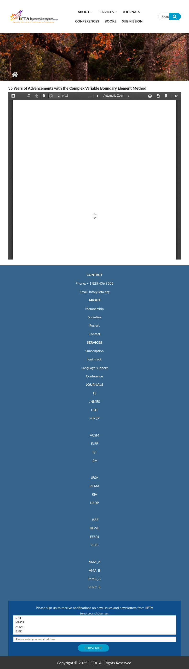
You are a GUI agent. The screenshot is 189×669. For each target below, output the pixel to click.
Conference (94, 376)
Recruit (94, 325)
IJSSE (94, 520)
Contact (94, 334)
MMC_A (94, 579)
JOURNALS (94, 384)
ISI (94, 452)
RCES (95, 545)
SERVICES (94, 342)
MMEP (94, 418)
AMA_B (94, 570)
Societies (94, 317)
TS (95, 393)
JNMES (94, 401)
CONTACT (95, 275)
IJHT (94, 410)
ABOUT (94, 300)
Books (110, 21)
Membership (94, 309)
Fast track (94, 359)
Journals (131, 12)
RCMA (94, 486)
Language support (94, 368)
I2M (94, 461)
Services (106, 12)
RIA (94, 494)
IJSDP (94, 503)
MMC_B (94, 587)
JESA (94, 477)
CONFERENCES (87, 21)
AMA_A (94, 562)
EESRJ (94, 537)
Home (15, 75)
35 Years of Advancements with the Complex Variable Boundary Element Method (77, 88)
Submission (132, 21)
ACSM (94, 435)
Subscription (94, 351)
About (83, 12)
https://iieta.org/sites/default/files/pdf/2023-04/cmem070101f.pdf (94, 176)
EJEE (94, 444)
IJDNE (94, 528)
